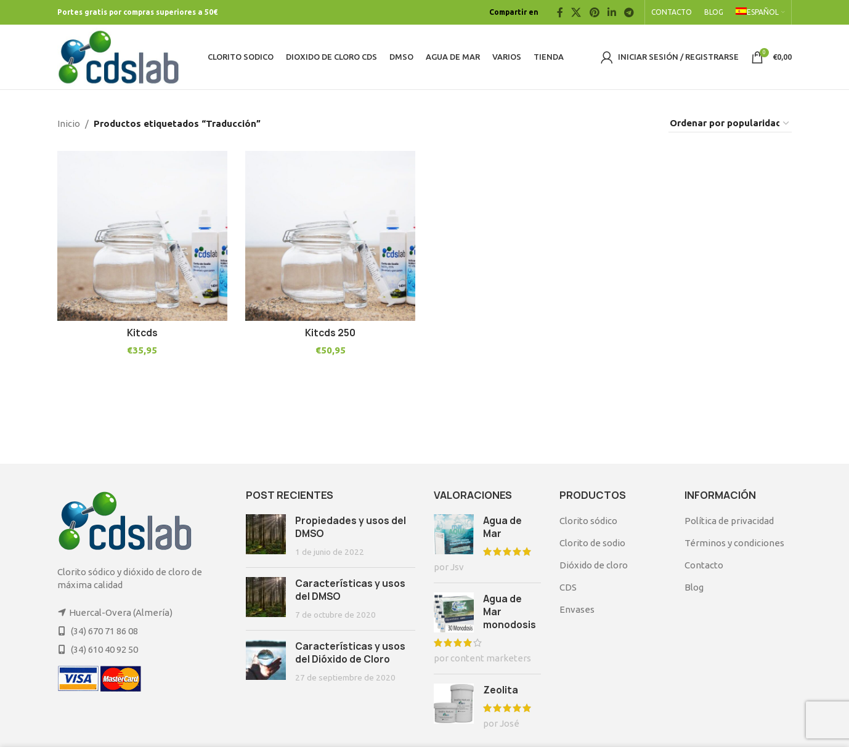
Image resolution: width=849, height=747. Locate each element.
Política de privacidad (729, 520)
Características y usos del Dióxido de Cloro (350, 653)
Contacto (703, 565)
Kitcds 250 (330, 332)
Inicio (68, 123)
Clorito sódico (588, 520)
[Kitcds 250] (331, 236)
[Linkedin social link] (611, 12)
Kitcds (142, 332)
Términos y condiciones (734, 543)
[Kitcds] (142, 236)
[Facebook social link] (560, 12)
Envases (577, 609)
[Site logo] (118, 55)
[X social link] (576, 12)
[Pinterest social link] (594, 12)
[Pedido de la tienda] (730, 123)
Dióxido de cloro (593, 565)
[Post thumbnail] (266, 536)
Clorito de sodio (592, 543)
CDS (568, 587)
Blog (694, 587)
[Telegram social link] (629, 12)
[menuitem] (760, 12)
